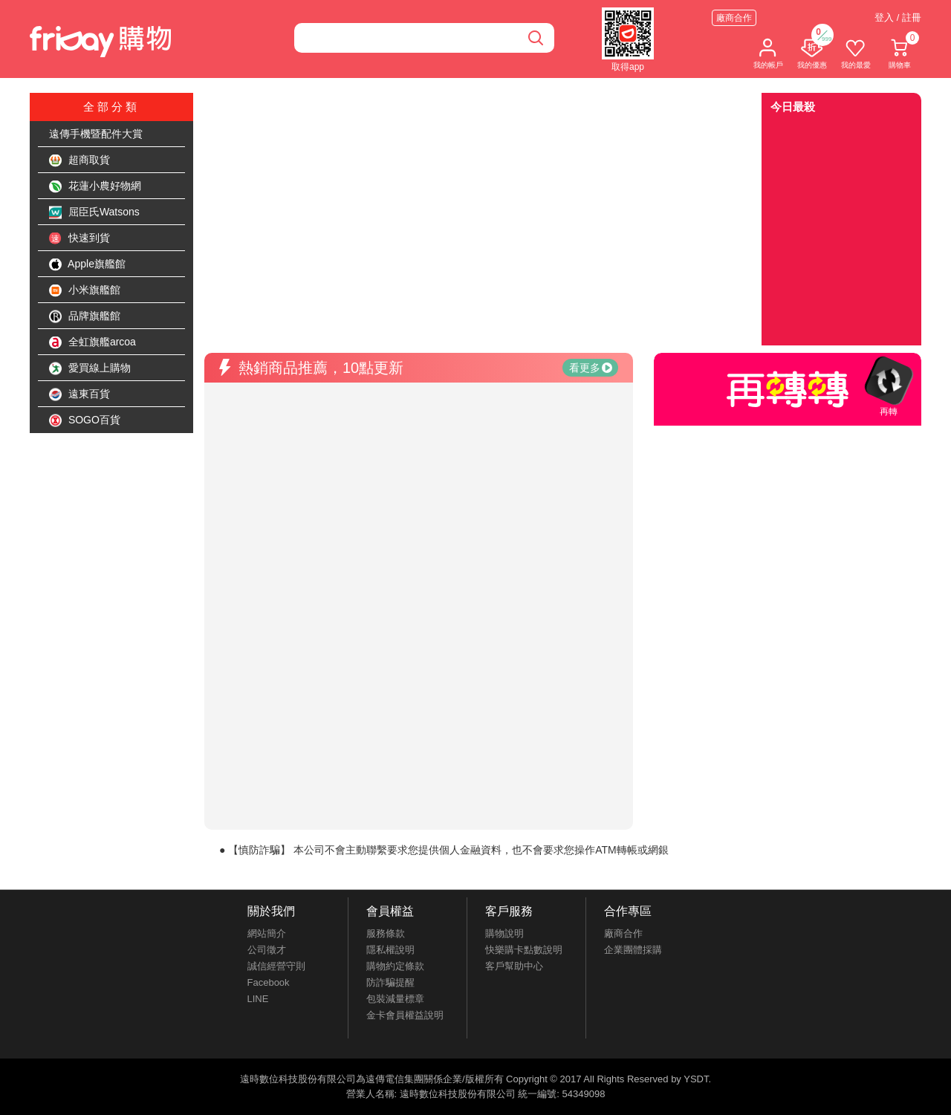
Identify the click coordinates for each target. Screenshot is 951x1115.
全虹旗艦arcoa (92, 342)
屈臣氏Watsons (94, 212)
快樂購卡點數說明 (523, 949)
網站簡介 (266, 933)
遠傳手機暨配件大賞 (96, 134)
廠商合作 (734, 18)
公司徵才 (266, 949)
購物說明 (504, 933)
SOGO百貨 (84, 420)
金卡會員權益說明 (405, 1015)
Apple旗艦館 (87, 264)
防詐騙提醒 (390, 982)
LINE (258, 998)
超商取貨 (79, 160)
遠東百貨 (79, 394)
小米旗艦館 (84, 290)
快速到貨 (79, 238)
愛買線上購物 (90, 368)
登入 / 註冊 (897, 17)
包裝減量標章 (395, 998)
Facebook (268, 982)
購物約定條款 (395, 966)
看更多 (590, 368)
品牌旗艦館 (84, 316)
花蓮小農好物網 (95, 186)
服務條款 (385, 933)
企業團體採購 (633, 949)
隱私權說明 (390, 949)
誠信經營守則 (276, 966)
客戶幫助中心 (514, 966)
